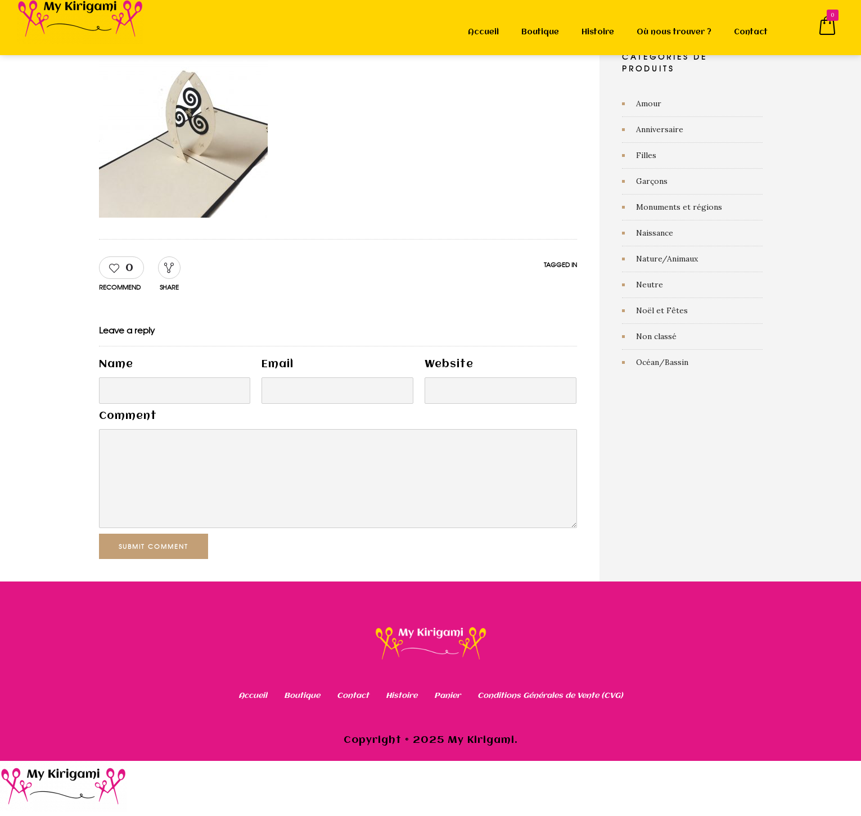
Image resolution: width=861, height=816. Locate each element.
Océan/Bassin (662, 362)
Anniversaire (659, 129)
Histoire (597, 32)
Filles (646, 155)
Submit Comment (156, 546)
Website (449, 364)
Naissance (654, 233)
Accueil (483, 32)
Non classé (656, 336)
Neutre (649, 284)
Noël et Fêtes (662, 310)
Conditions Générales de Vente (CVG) (550, 696)
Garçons (652, 181)
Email (278, 364)
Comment (128, 416)
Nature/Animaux (667, 259)
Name (116, 364)
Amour (648, 103)
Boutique (540, 32)
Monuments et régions (679, 207)
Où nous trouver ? (674, 32)
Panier (447, 696)
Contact (751, 32)
